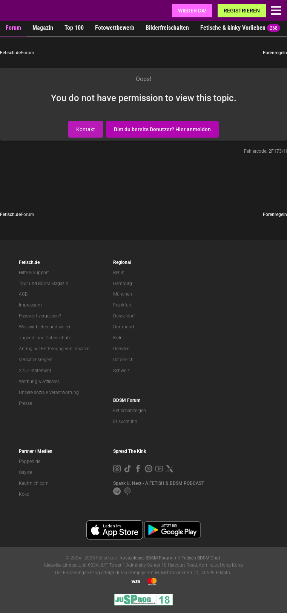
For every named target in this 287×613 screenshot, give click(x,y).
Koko (24, 494)
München (122, 294)
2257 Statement (35, 370)
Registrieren (242, 11)
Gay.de (25, 472)
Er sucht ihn (125, 421)
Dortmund (123, 326)
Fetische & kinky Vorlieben (240, 28)
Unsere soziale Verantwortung (49, 392)
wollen (65, 326)
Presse (25, 403)
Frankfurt (122, 305)
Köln (118, 337)
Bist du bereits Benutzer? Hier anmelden (162, 129)
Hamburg (122, 283)
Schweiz (121, 370)
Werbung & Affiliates (39, 381)
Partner (26, 451)
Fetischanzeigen (129, 410)
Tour (23, 283)
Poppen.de (29, 461)
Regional (122, 262)
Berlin (118, 272)
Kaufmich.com (34, 483)
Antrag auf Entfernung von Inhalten (54, 348)
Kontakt (85, 129)
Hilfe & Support (34, 272)
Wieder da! (192, 11)
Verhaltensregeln (35, 359)
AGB (23, 294)
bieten (42, 326)
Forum (13, 27)
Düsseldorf (124, 316)
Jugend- (27, 337)
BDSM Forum (126, 400)
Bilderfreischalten (167, 27)
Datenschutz (58, 337)
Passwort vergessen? (40, 316)
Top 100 (74, 27)
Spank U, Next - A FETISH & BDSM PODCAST (158, 483)
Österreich (123, 359)
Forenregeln (275, 52)
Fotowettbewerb (114, 27)
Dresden (121, 348)
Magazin (42, 27)
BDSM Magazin (53, 283)
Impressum (30, 305)
